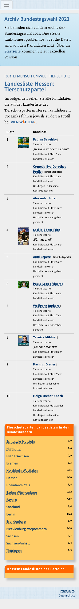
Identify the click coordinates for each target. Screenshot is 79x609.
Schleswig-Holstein (20, 441)
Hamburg (13, 449)
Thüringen (14, 551)
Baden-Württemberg (21, 492)
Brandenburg (16, 521)
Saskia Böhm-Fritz (46, 229)
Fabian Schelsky (45, 139)
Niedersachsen (17, 456)
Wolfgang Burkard (46, 305)
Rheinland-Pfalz (18, 485)
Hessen (11, 478)
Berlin (10, 514)
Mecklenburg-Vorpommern (26, 529)
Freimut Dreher (44, 364)
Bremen (12, 463)
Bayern (11, 500)
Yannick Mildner (45, 337)
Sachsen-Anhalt (18, 543)
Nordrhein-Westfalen (22, 470)
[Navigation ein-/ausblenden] (7, 4)
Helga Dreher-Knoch (48, 396)
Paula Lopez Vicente (48, 283)
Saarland (13, 507)
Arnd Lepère (42, 257)
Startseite (12, 51)
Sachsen (12, 536)
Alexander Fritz (44, 198)
